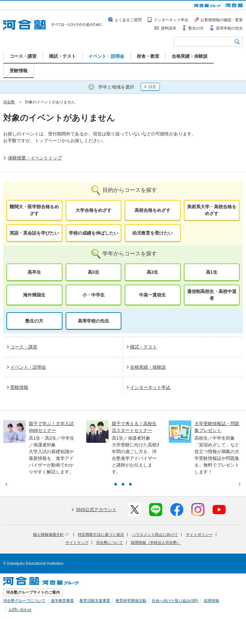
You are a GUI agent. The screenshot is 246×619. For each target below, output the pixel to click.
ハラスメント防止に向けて (155, 534)
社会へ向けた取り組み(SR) (175, 600)
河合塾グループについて (24, 600)
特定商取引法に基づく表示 (101, 534)
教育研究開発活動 (131, 600)
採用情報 (211, 600)
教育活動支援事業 (94, 600)
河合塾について (109, 542)
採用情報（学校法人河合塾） (156, 542)
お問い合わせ (20, 609)
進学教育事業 (62, 600)
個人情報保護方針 (51, 534)
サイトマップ (76, 542)
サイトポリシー (199, 534)
